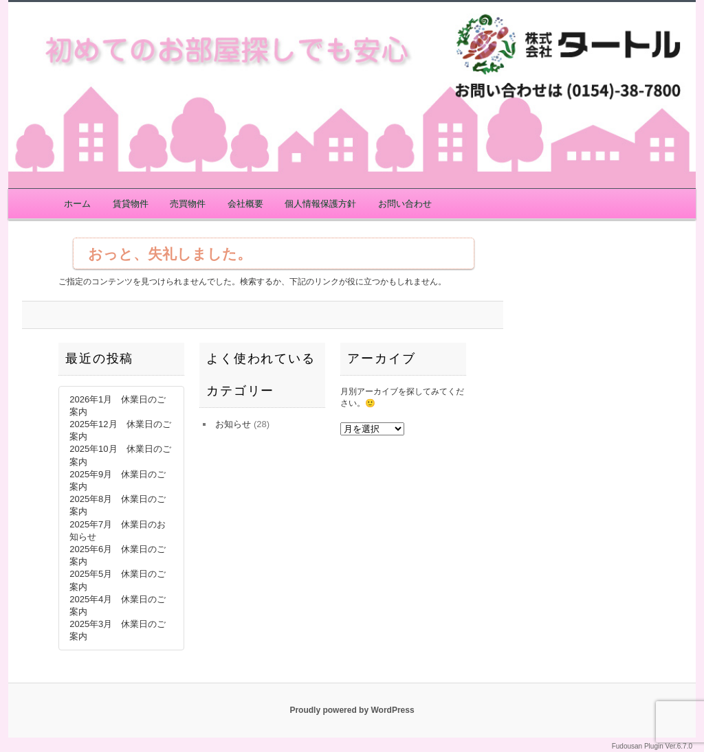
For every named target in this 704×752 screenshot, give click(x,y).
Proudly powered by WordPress (351, 710)
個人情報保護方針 (320, 203)
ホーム (77, 203)
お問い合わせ (405, 203)
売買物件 (188, 203)
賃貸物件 (130, 203)
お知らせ (233, 424)
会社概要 (245, 203)
